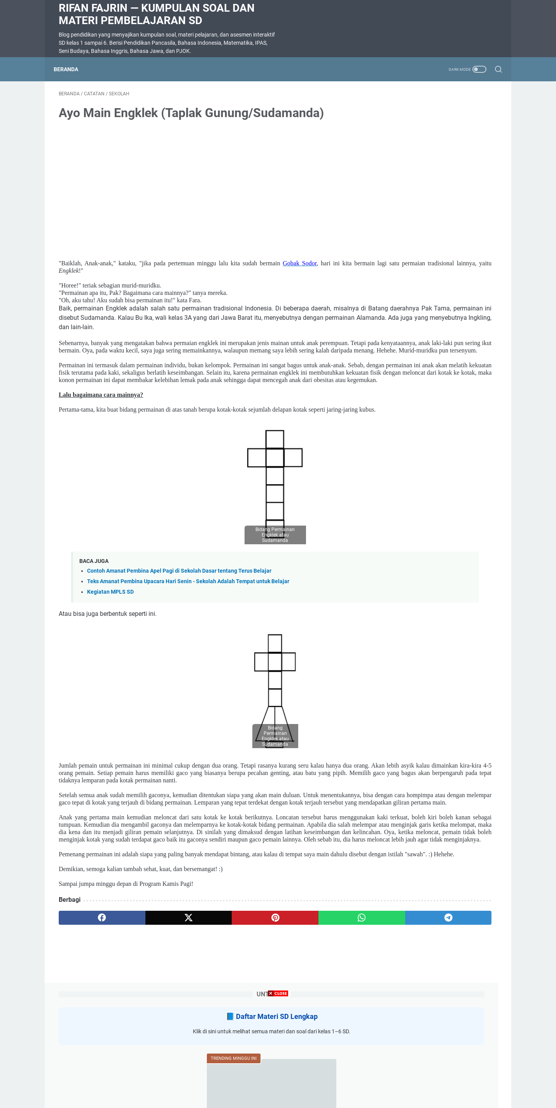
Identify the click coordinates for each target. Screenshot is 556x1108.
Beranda (71, 69)
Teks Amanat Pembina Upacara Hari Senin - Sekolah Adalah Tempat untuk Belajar (188, 632)
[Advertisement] (278, 1053)
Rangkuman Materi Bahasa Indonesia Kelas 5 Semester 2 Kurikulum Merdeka (428, 479)
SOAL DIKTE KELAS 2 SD (421, 366)
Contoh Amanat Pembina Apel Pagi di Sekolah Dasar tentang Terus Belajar (179, 622)
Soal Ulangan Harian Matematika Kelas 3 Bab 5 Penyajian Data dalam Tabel (436, 255)
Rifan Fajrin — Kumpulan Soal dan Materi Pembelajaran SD (157, 14)
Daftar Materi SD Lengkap (444, 120)
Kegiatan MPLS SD (110, 643)
